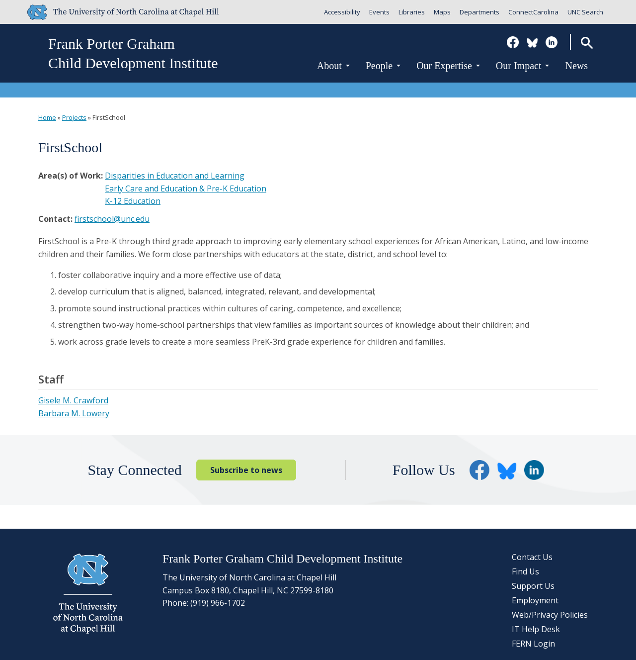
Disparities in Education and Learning (174, 175)
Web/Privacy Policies (550, 614)
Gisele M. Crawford (73, 400)
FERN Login (533, 643)
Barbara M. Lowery (73, 413)
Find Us (525, 571)
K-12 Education (132, 200)
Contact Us (532, 557)
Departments (479, 11)
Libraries (411, 11)
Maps (442, 11)
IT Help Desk (536, 629)
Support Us (533, 585)
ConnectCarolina (533, 11)
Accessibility (342, 11)
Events (379, 11)
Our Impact (523, 65)
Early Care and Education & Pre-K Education (185, 188)
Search (586, 42)
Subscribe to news (246, 470)
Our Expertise (448, 65)
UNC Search (585, 11)
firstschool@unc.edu (112, 218)
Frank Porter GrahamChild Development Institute (133, 53)
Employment (535, 600)
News (576, 65)
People (383, 65)
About (333, 65)
